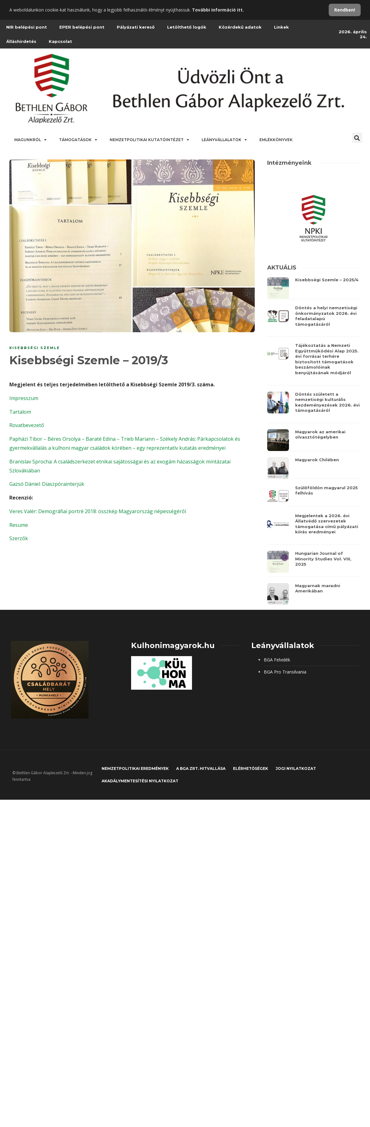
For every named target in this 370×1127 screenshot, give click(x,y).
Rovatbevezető (26, 425)
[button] (357, 138)
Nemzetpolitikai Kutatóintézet (149, 140)
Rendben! (344, 10)
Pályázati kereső (136, 27)
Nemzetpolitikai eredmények (135, 768)
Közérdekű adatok (240, 27)
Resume (18, 525)
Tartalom (20, 411)
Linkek (281, 27)
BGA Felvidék (277, 660)
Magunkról (30, 140)
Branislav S (22, 461)
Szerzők (18, 538)
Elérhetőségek (250, 768)
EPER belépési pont (81, 27)
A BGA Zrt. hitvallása (201, 768)
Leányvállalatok (224, 140)
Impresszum (23, 398)
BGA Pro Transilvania (285, 672)
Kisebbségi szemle (34, 348)
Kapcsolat (60, 41)
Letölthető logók (186, 27)
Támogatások (78, 140)
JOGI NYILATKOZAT (296, 768)
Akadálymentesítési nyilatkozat (140, 781)
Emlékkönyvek (276, 139)
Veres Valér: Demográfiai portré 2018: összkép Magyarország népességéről (97, 511)
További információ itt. (218, 10)
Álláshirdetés (21, 41)
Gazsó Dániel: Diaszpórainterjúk (46, 484)
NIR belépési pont (26, 27)
